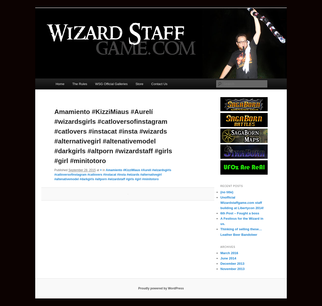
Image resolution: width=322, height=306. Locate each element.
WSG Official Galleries (111, 84)
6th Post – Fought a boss (239, 213)
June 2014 (228, 258)
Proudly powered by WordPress (161, 288)
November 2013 (232, 269)
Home (60, 84)
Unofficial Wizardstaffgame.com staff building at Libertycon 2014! (242, 203)
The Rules (79, 84)
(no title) (226, 192)
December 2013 (232, 263)
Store (139, 84)
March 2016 (229, 253)
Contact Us (159, 84)
